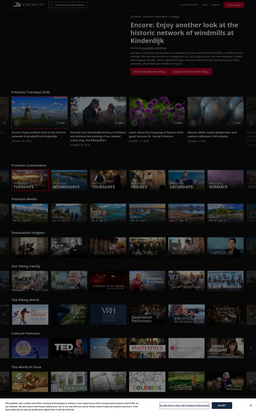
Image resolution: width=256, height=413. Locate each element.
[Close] (250, 405)
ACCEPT (222, 405)
